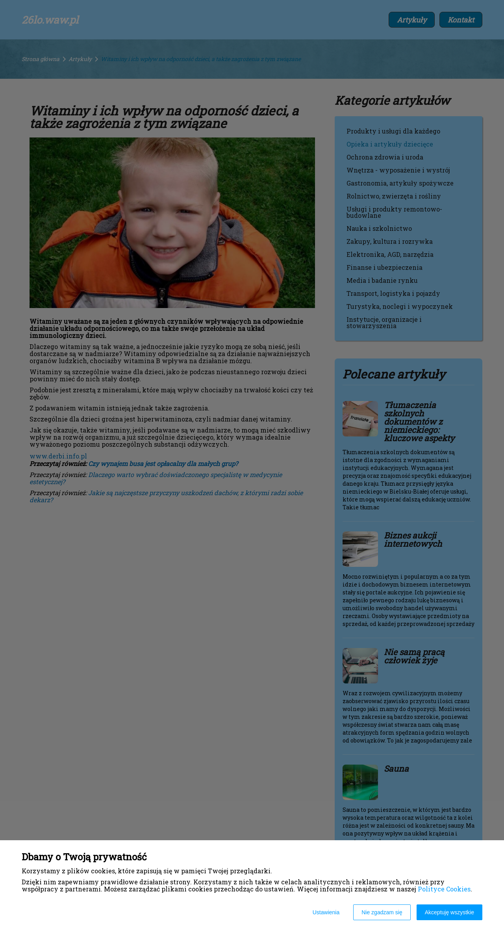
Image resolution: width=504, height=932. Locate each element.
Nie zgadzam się (381, 912)
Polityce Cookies (444, 889)
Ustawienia (326, 912)
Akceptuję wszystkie (449, 912)
